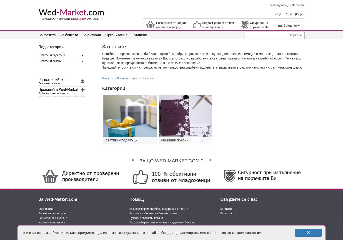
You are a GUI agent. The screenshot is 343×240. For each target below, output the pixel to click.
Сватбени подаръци (122, 140)
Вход (277, 14)
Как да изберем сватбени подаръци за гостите (159, 208)
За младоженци (279, 5)
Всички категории (127, 78)
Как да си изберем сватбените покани (154, 213)
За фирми (298, 5)
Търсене (295, 35)
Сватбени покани (175, 140)
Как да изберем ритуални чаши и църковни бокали (162, 222)
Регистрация (295, 14)
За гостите (47, 35)
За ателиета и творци (52, 213)
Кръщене (139, 35)
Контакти (226, 208)
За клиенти (46, 208)
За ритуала (92, 35)
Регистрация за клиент (53, 218)
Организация (116, 35)
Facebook (226, 213)
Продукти (107, 78)
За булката (69, 35)
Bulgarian (289, 25)
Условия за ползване (52, 222)
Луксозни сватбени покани (146, 218)
